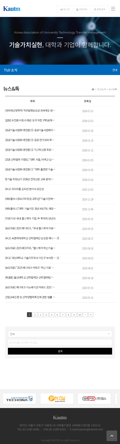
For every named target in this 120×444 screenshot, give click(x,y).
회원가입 (81, 9)
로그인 (64, 9)
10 (79, 314)
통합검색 (99, 9)
